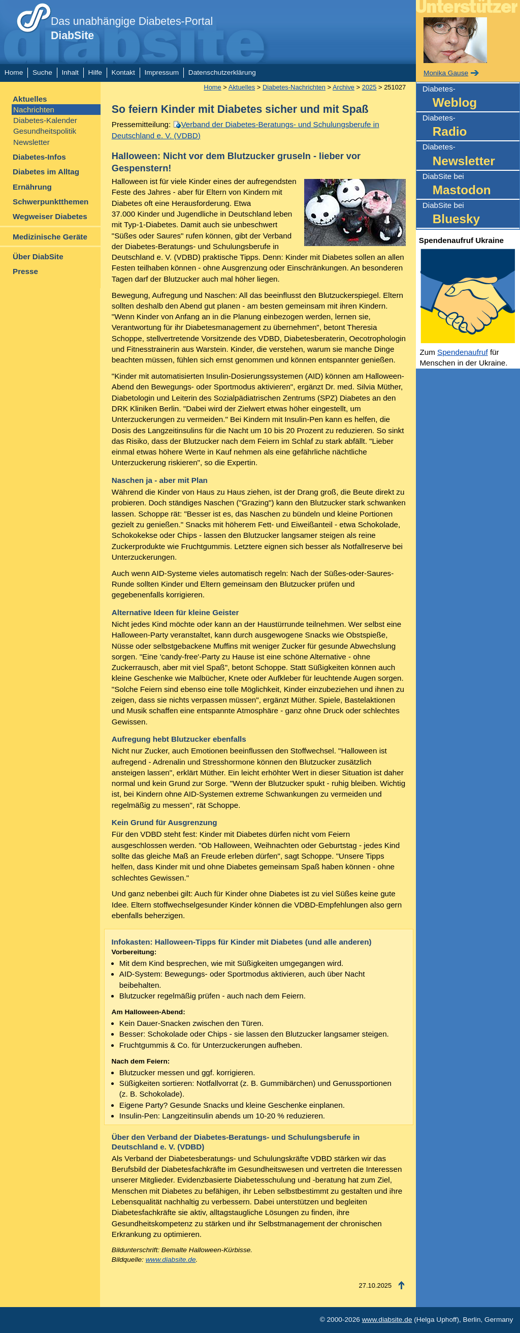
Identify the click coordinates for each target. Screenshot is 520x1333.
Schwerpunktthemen (50, 201)
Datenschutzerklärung (222, 72)
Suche (42, 72)
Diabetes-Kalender (45, 120)
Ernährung (32, 187)
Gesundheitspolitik (44, 131)
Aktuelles (30, 99)
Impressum (162, 72)
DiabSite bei (470, 185)
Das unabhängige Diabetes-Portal (132, 28)
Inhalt (69, 72)
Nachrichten (33, 109)
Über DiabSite (38, 256)
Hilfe (95, 72)
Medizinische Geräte (50, 236)
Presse (25, 271)
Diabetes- (470, 97)
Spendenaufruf (462, 352)
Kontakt (123, 72)
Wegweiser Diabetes (50, 216)
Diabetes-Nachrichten (294, 87)
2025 (369, 87)
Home (14, 72)
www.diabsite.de (171, 1259)
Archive (343, 87)
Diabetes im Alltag (46, 171)
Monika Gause (446, 73)
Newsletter (31, 142)
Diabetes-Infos (39, 157)
